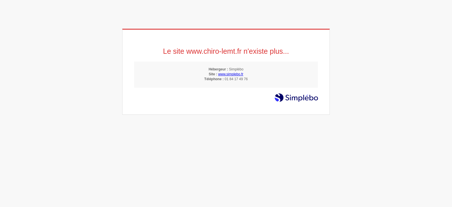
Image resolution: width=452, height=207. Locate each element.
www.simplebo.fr (230, 74)
